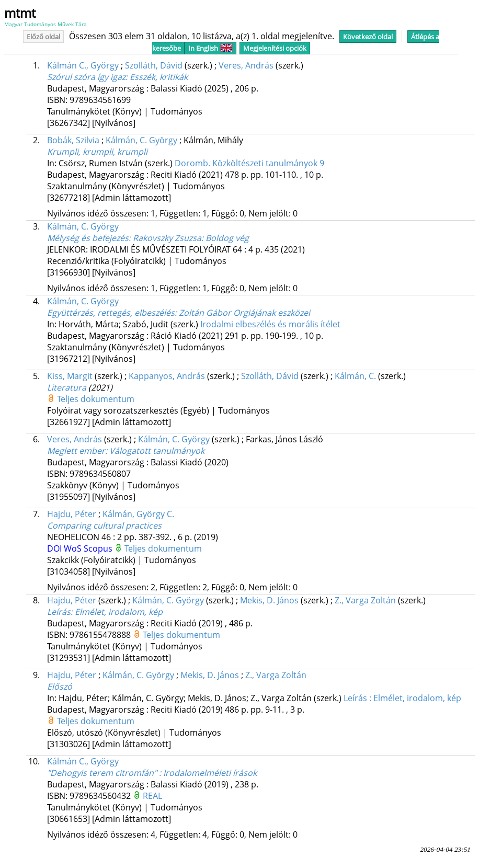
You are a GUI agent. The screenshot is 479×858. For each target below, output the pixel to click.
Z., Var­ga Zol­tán (365, 600)
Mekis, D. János (209, 675)
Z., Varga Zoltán (275, 675)
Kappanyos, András (167, 376)
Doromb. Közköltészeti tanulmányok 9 (249, 163)
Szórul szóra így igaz (117, 77)
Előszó (59, 686)
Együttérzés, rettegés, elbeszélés (178, 312)
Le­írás (105, 611)
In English (210, 48)
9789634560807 (100, 473)
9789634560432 (101, 796)
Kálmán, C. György (141, 140)
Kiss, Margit (70, 376)
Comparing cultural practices (104, 525)
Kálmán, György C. (138, 514)
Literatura (66, 387)
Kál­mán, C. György (168, 600)
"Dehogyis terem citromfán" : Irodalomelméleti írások (152, 773)
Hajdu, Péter (71, 514)
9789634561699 (100, 100)
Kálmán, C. (355, 376)
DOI (55, 548)
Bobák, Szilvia (73, 140)
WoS (74, 548)
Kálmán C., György (83, 65)
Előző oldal (43, 36)
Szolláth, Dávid (154, 65)
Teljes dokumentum (95, 399)
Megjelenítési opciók (274, 48)
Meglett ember (125, 450)
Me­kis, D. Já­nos (269, 600)
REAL (152, 796)
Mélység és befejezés (148, 238)
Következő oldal (368, 36)
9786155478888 (101, 634)
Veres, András (246, 65)
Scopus (99, 548)
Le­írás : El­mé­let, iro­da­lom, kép (402, 698)
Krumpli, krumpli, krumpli (97, 151)
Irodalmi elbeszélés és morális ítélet (270, 324)
